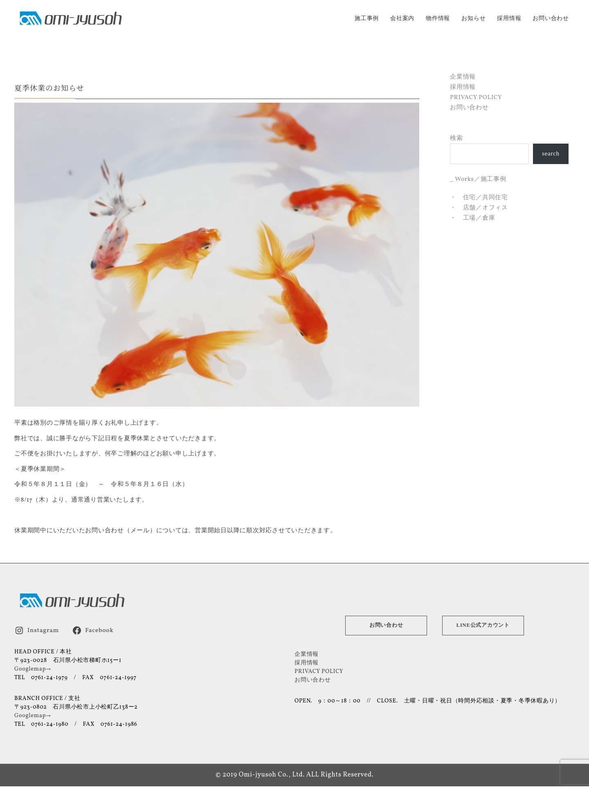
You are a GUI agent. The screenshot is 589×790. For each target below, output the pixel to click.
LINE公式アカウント (483, 625)
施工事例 (367, 19)
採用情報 (509, 19)
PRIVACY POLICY (476, 97)
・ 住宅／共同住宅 (479, 197)
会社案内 (402, 19)
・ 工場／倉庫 (472, 218)
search (551, 153)
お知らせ (473, 19)
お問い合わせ (551, 19)
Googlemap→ (32, 669)
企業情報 (463, 76)
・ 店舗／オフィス (479, 207)
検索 (456, 138)
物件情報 (438, 19)
